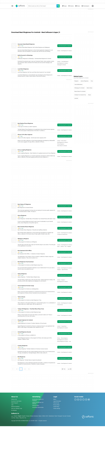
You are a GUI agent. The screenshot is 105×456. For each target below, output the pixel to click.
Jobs (12, 404)
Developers (85, 6)
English (19, 416)
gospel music (63, 326)
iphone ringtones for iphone (62, 341)
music (58, 246)
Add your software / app (16, 408)
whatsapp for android (61, 64)
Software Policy (35, 405)
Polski (55, 416)
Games (71, 6)
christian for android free (62, 234)
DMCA (54, 399)
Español (23, 416)
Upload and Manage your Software (37, 403)
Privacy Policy (56, 404)
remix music (63, 140)
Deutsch (16, 416)
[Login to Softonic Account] (92, 6)
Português (60, 416)
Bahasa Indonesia (34, 416)
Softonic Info (14, 399)
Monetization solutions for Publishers (38, 400)
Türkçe (17, 417)
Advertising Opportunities (38, 407)
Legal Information (57, 401)
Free (65, 246)
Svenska (69, 416)
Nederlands (51, 416)
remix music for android (62, 145)
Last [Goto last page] (69, 369)
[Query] (42, 6)
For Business (14, 410)
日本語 (43, 416)
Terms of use (56, 402)
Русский (64, 416)
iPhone (58, 338)
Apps (64, 6)
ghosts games (60, 304)
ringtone (69, 246)
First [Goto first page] (63, 369)
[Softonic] (20, 6)
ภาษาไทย (13, 417)
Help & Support (14, 402)
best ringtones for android (66, 50)
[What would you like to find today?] (58, 6)
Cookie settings (56, 408)
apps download (65, 269)
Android (58, 50)
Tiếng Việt (21, 417)
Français (28, 416)
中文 (25, 417)
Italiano (40, 416)
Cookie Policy (56, 406)
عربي (12, 416)
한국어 (46, 416)
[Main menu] (12, 6)
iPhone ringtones (60, 144)
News (77, 6)
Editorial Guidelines (15, 406)
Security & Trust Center (16, 401)
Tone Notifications (64, 61)
